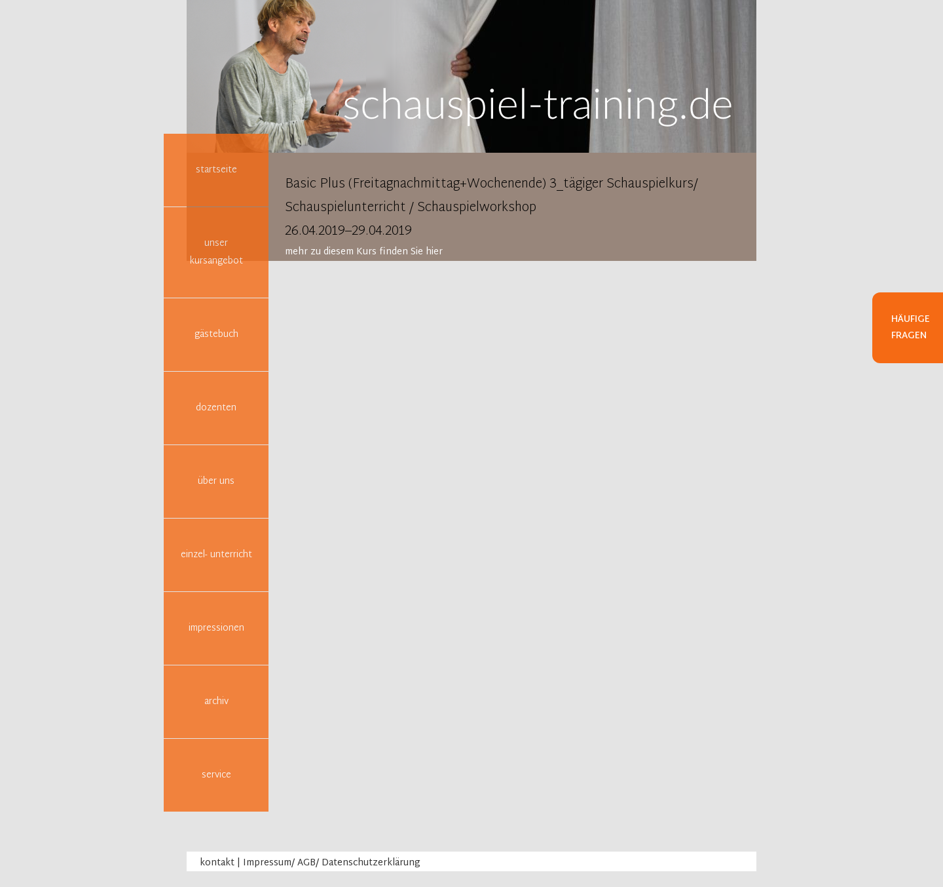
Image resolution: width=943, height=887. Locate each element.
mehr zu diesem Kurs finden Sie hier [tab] (364, 252)
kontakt (217, 863)
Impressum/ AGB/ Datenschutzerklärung (331, 863)
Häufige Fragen (910, 327)
